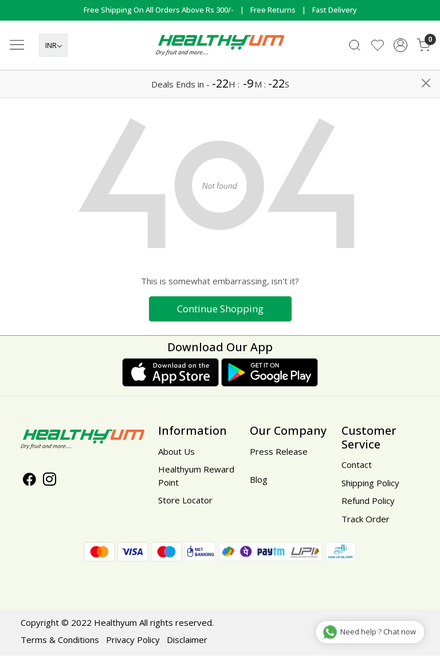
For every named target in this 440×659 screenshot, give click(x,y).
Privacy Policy (133, 643)
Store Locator (185, 503)
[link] (354, 73)
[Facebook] (29, 484)
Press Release (279, 454)
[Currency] (53, 73)
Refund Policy (368, 504)
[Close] (426, 13)
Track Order (365, 522)
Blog (259, 483)
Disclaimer (187, 643)
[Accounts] (400, 73)
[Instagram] (49, 484)
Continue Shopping (220, 312)
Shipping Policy (370, 486)
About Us (176, 454)
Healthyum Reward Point (196, 479)
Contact (356, 468)
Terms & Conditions (60, 643)
